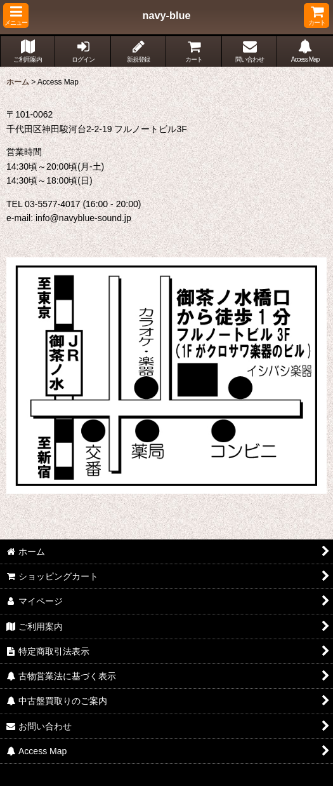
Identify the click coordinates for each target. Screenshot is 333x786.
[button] (16, 15)
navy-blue (167, 15)
